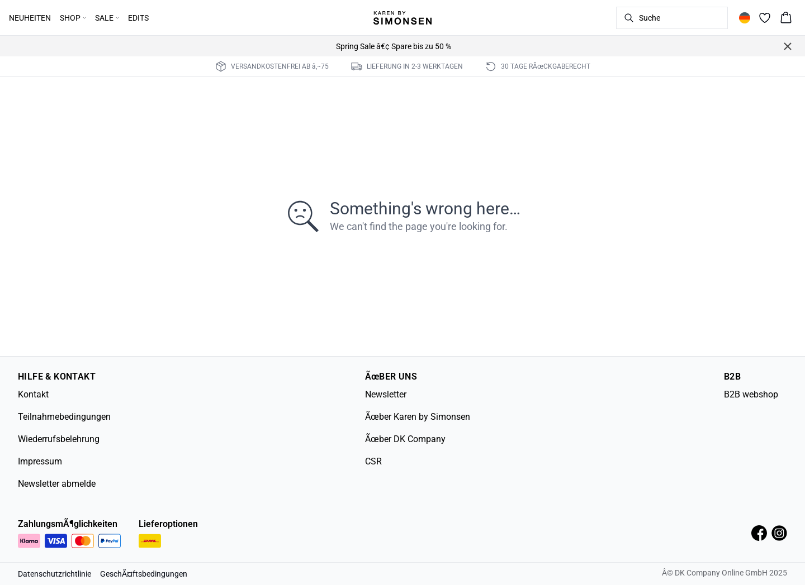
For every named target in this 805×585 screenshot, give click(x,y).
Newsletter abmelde (57, 483)
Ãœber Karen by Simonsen (417, 416)
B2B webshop (751, 394)
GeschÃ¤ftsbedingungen (143, 573)
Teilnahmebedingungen (64, 416)
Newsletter (385, 394)
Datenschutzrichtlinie (54, 573)
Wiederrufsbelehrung (59, 439)
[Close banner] (787, 46)
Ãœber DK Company (405, 439)
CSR (373, 461)
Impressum (40, 461)
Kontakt (33, 394)
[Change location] (745, 18)
